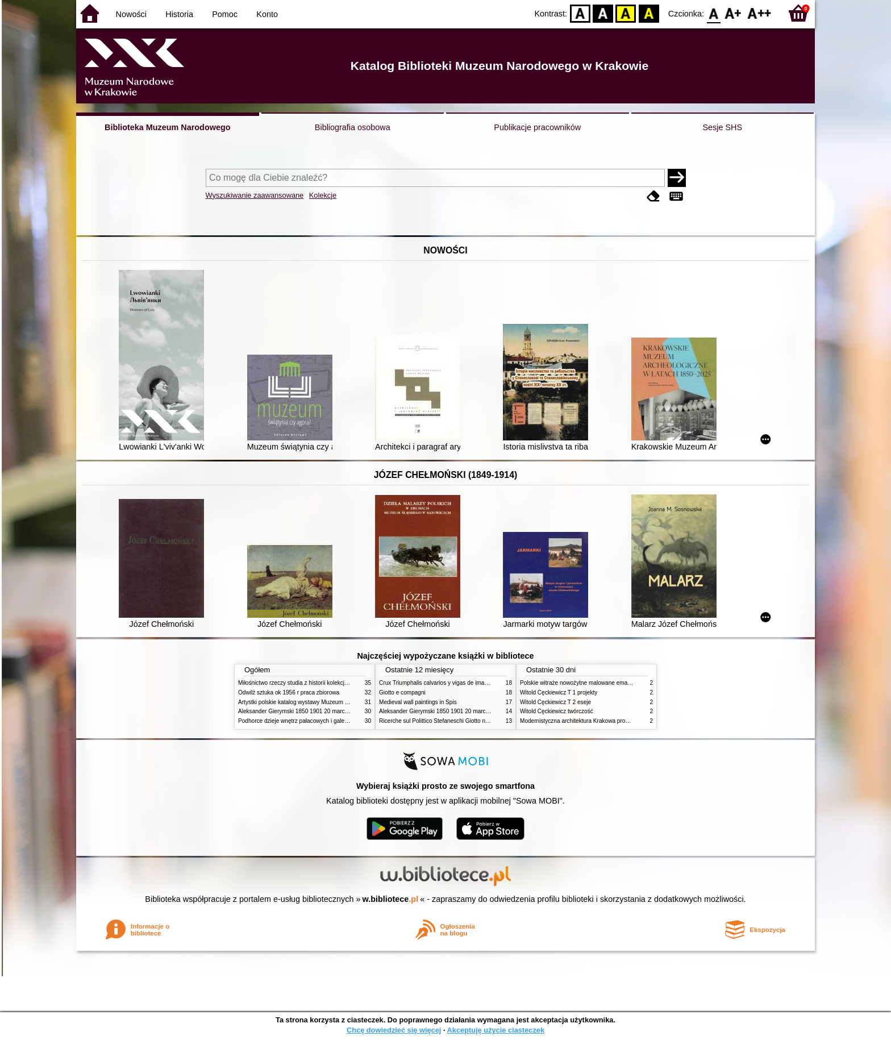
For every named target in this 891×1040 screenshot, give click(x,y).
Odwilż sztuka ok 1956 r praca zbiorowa (288, 692)
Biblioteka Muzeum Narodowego (167, 127)
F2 (759, 13)
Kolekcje (322, 195)
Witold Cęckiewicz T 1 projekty (558, 692)
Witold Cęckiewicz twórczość (556, 711)
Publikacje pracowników (537, 127)
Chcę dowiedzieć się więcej (394, 1030)
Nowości (131, 14)
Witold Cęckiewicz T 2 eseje (555, 702)
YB (626, 13)
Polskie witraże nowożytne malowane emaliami (579, 683)
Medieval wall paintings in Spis (418, 702)
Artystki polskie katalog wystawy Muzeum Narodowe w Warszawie (322, 702)
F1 (733, 13)
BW (603, 13)
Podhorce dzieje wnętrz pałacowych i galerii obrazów (305, 721)
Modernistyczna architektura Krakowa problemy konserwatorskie (602, 721)
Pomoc (225, 14)
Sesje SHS (722, 127)
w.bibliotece (391, 899)
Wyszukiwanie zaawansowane (255, 195)
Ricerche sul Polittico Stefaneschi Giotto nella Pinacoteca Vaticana (463, 721)
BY (649, 13)
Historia (179, 14)
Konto (267, 14)
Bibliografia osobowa (352, 127)
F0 (713, 13)
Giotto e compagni (402, 692)
